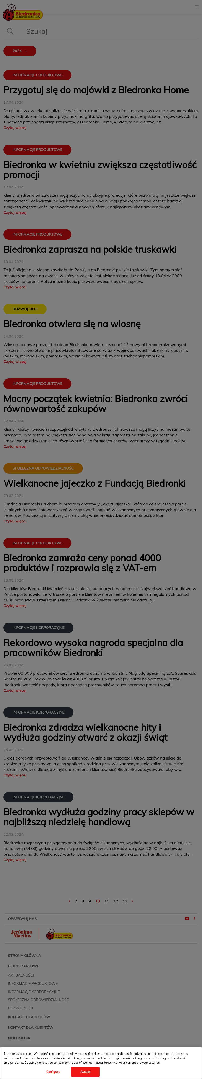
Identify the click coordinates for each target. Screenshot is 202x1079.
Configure (53, 1072)
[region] (101, 1063)
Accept (85, 1072)
